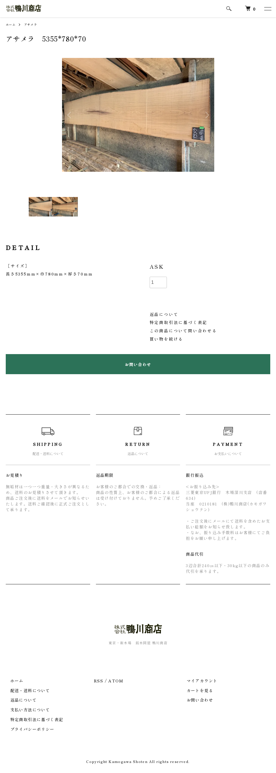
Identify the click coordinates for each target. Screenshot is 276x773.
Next (205, 115)
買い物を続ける (167, 339)
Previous (70, 115)
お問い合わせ (195, 700)
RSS (98, 681)
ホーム (11, 24)
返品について (164, 314)
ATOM (115, 681)
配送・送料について (26, 690)
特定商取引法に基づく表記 (179, 322)
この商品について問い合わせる (183, 330)
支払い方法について (26, 710)
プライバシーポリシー (28, 729)
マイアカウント (197, 681)
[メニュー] (267, 8)
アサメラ (33, 24)
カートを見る (195, 690)
